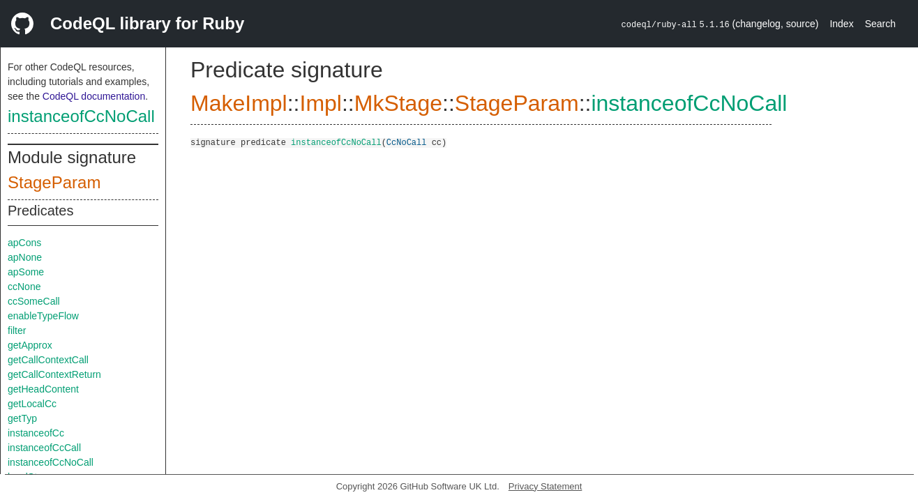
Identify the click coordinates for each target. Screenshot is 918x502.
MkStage (398, 103)
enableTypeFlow (43, 315)
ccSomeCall (34, 301)
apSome (26, 271)
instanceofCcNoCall (81, 116)
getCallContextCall (48, 359)
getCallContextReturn (54, 374)
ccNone (24, 286)
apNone (25, 257)
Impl (320, 103)
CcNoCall (406, 142)
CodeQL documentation (94, 96)
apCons (24, 242)
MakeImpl (238, 103)
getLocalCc (32, 403)
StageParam (54, 182)
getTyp (22, 418)
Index (841, 23)
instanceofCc (36, 433)
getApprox (30, 345)
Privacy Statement (545, 486)
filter (17, 330)
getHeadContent (43, 389)
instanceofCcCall (44, 447)
